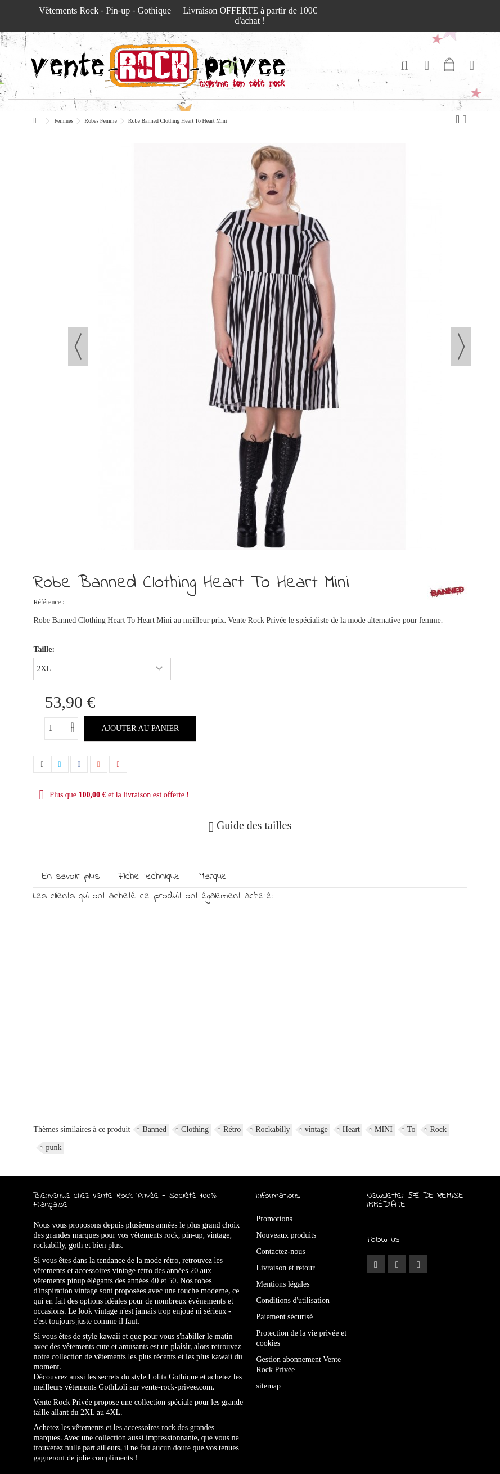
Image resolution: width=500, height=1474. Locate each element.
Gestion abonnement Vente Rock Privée (298, 1364)
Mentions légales (283, 1284)
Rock (438, 1129)
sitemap (268, 1386)
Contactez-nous (280, 1251)
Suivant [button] (461, 346)
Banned (154, 1129)
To (411, 1129)
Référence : (48, 602)
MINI (384, 1129)
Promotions (274, 1219)
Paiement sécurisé (284, 1317)
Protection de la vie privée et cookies (301, 1338)
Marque (213, 876)
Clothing (195, 1129)
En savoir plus (71, 876)
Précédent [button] (78, 346)
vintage (316, 1129)
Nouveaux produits (286, 1235)
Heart (351, 1129)
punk (53, 1147)
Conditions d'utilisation (293, 1300)
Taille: (44, 649)
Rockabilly (272, 1129)
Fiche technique (149, 876)
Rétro (232, 1129)
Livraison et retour (285, 1268)
